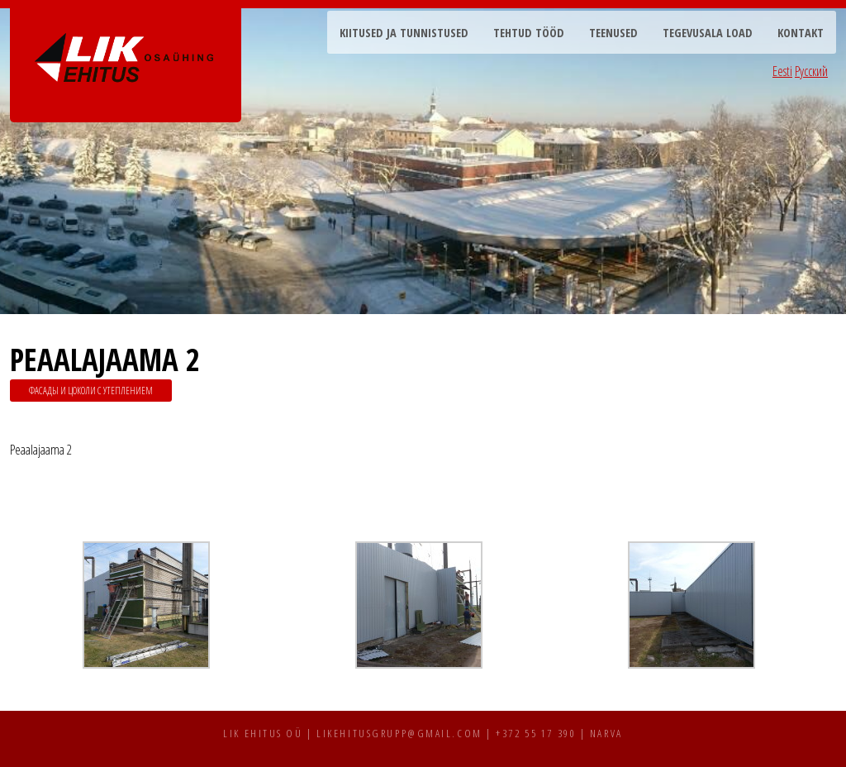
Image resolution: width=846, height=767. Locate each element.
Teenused (613, 32)
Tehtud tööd (528, 32)
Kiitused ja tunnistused (404, 32)
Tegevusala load (708, 32)
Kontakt (800, 32)
